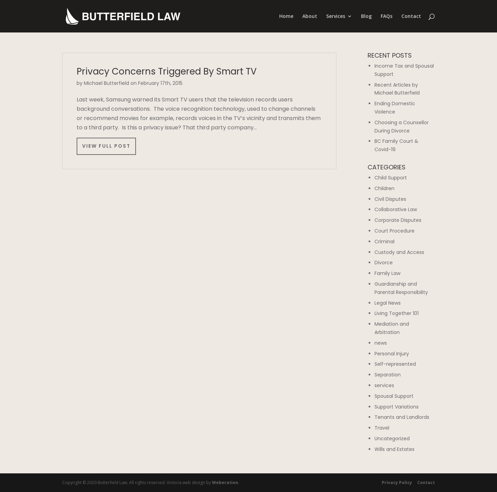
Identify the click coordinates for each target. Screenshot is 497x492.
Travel (381, 427)
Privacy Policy (397, 482)
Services (335, 16)
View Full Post (106, 145)
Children (384, 188)
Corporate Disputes (397, 220)
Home (286, 16)
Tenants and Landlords (401, 417)
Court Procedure (394, 230)
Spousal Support (393, 396)
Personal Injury (391, 353)
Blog (366, 16)
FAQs (386, 16)
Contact (411, 16)
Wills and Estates (394, 449)
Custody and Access (399, 252)
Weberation (225, 482)
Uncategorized (392, 438)
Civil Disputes (390, 199)
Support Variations (396, 406)
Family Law (387, 273)
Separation (387, 374)
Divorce (383, 262)
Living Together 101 (396, 313)
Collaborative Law (395, 209)
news (380, 343)
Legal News (387, 302)
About (309, 16)
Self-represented (395, 364)
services (384, 385)
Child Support (390, 177)
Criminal (384, 241)
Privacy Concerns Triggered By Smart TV (167, 71)
